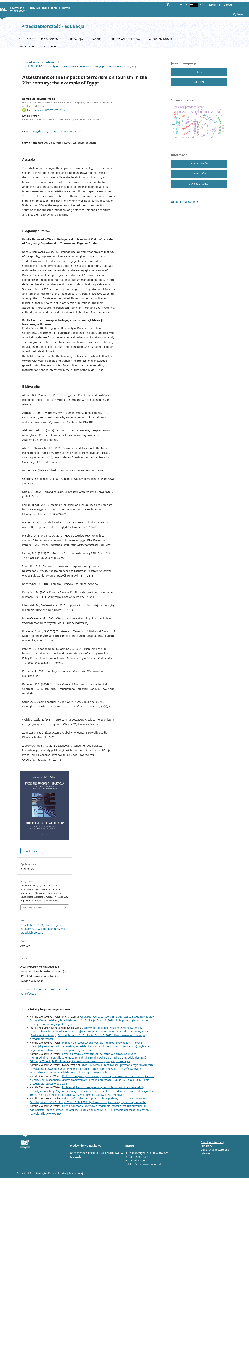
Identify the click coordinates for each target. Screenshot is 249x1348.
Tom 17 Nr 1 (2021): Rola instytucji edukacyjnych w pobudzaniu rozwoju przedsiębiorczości (72, 66)
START (31, 39)
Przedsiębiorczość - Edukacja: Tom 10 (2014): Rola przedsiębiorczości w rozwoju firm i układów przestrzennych (92, 1092)
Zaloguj (228, 4)
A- (173, 4)
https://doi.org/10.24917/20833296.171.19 (55, 131)
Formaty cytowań (33, 907)
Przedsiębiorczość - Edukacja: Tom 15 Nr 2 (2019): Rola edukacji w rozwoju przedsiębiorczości (88, 1102)
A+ (180, 4)
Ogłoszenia (48, 46)
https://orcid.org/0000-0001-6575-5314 (46, 110)
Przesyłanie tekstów (126, 39)
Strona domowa (31, 62)
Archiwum (27, 46)
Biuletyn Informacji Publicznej (212, 1144)
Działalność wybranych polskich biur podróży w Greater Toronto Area (105, 1098)
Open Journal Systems (184, 202)
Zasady (97, 39)
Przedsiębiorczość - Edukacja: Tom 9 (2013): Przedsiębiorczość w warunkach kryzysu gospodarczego (89, 1059)
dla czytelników (199, 163)
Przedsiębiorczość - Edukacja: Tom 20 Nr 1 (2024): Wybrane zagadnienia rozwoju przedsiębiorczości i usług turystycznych (85, 1070)
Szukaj (238, 14)
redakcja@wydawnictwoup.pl (142, 1164)
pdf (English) (33, 851)
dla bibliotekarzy (199, 183)
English (199, 72)
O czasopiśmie (51, 39)
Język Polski (198, 82)
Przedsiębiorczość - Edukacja (53, 26)
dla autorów (198, 173)
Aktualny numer (161, 39)
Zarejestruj (214, 4)
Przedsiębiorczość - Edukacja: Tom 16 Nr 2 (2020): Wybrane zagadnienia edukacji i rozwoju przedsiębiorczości (90, 1048)
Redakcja (76, 39)
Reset (203, 4)
